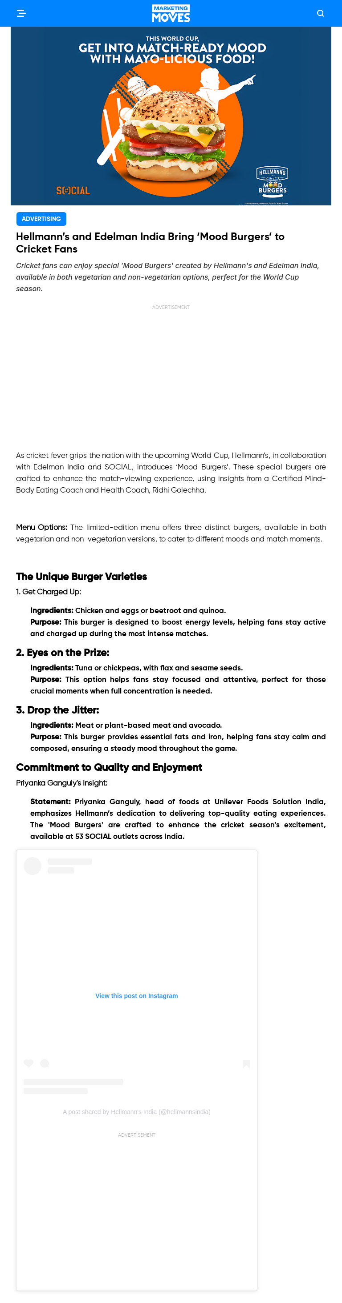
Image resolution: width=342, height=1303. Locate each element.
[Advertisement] (171, 374)
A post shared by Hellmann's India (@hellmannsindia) (137, 1111)
